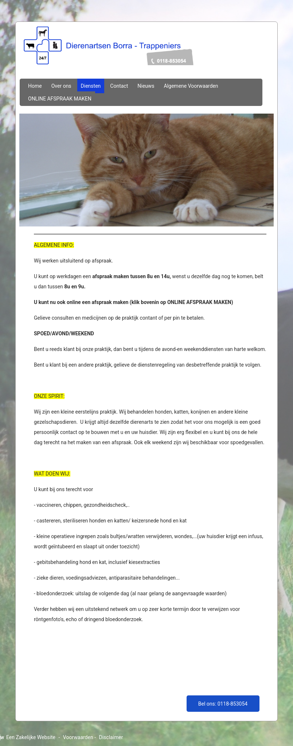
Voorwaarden (78, 737)
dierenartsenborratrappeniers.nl (146, 53)
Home (35, 86)
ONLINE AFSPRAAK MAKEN (59, 99)
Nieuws (145, 86)
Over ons (61, 86)
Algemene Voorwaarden (191, 86)
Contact (119, 86)
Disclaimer (111, 737)
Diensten (91, 86)
